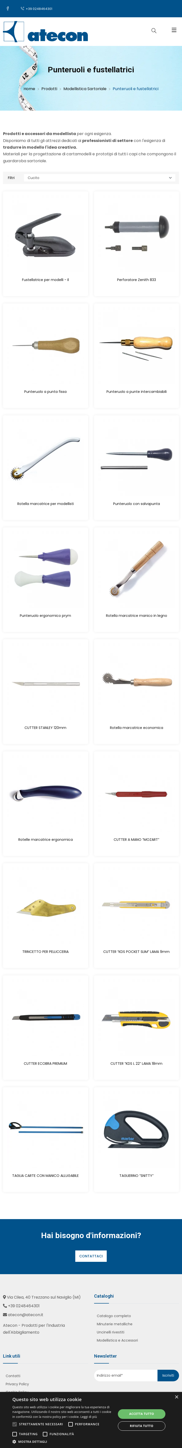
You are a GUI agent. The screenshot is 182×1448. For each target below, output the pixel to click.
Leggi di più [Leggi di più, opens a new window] (88, 1417)
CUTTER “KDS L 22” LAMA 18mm (136, 1063)
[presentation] (124, 1391)
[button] (62, 1441)
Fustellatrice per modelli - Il (45, 279)
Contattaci (91, 1256)
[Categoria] (99, 177)
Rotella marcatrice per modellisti (45, 503)
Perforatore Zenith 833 (136, 279)
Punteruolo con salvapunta (136, 503)
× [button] (176, 1397)
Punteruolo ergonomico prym (45, 615)
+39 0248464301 (36, 8)
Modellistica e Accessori (117, 1340)
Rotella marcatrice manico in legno (136, 615)
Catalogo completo (114, 1315)
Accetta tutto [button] (141, 1414)
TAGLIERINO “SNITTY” (136, 1175)
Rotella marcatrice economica (136, 727)
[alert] (91, 1420)
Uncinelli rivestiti (110, 1332)
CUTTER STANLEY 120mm (45, 727)
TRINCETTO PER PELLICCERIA (45, 951)
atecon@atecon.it (25, 1315)
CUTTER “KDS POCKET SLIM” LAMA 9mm (136, 951)
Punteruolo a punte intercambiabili (136, 391)
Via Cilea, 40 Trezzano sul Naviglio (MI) (44, 1297)
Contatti (13, 1375)
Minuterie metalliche (114, 1324)
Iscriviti (168, 1375)
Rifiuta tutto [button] (142, 1426)
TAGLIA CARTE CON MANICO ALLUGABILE (45, 1175)
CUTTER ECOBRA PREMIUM (45, 1063)
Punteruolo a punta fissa (45, 391)
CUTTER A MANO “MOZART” (136, 839)
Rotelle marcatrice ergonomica (45, 839)
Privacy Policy (17, 1384)
